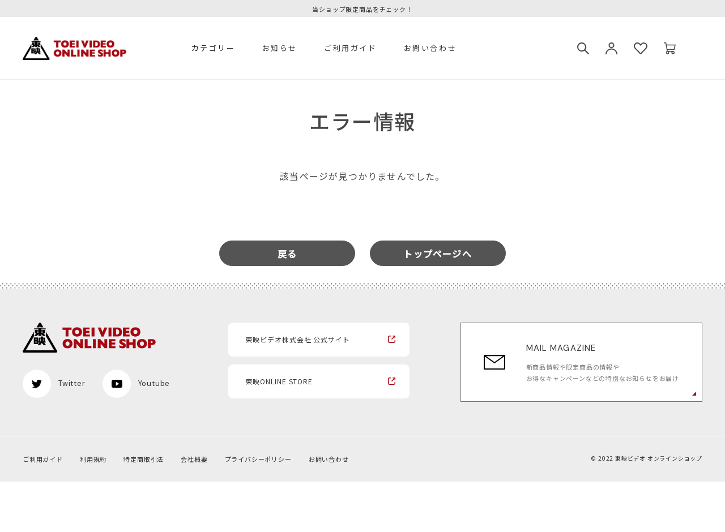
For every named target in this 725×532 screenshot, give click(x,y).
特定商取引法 (143, 459)
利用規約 (93, 459)
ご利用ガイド (350, 47)
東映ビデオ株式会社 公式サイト (297, 339)
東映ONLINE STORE (279, 381)
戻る (287, 253)
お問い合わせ (430, 47)
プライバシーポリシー (258, 459)
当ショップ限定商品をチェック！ (362, 9)
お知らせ (279, 47)
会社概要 (194, 459)
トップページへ (437, 253)
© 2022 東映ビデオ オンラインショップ (646, 458)
